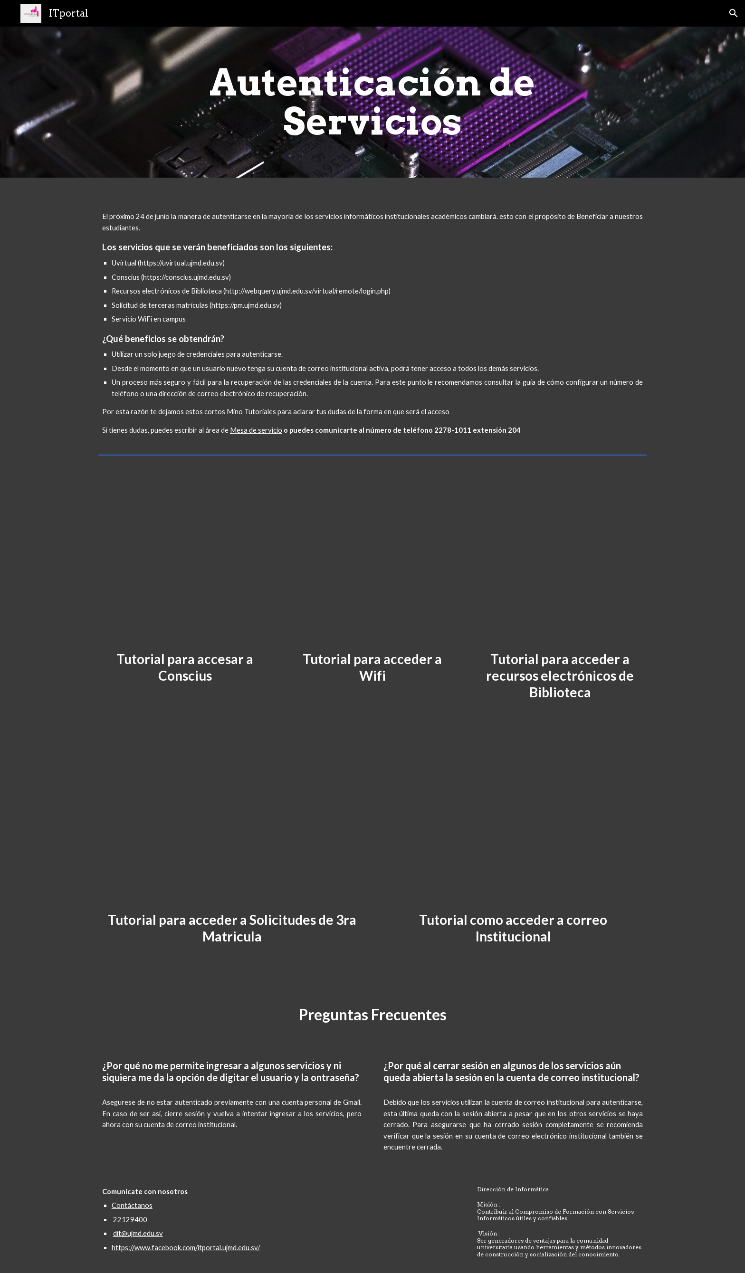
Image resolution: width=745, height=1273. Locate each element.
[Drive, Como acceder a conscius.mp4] (185, 557)
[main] (372, 102)
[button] (733, 13)
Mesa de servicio (256, 430)
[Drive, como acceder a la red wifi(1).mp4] (372, 557)
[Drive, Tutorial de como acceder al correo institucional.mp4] (513, 830)
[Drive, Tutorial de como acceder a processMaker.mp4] (231, 830)
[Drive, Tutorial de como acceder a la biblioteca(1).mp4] (560, 557)
